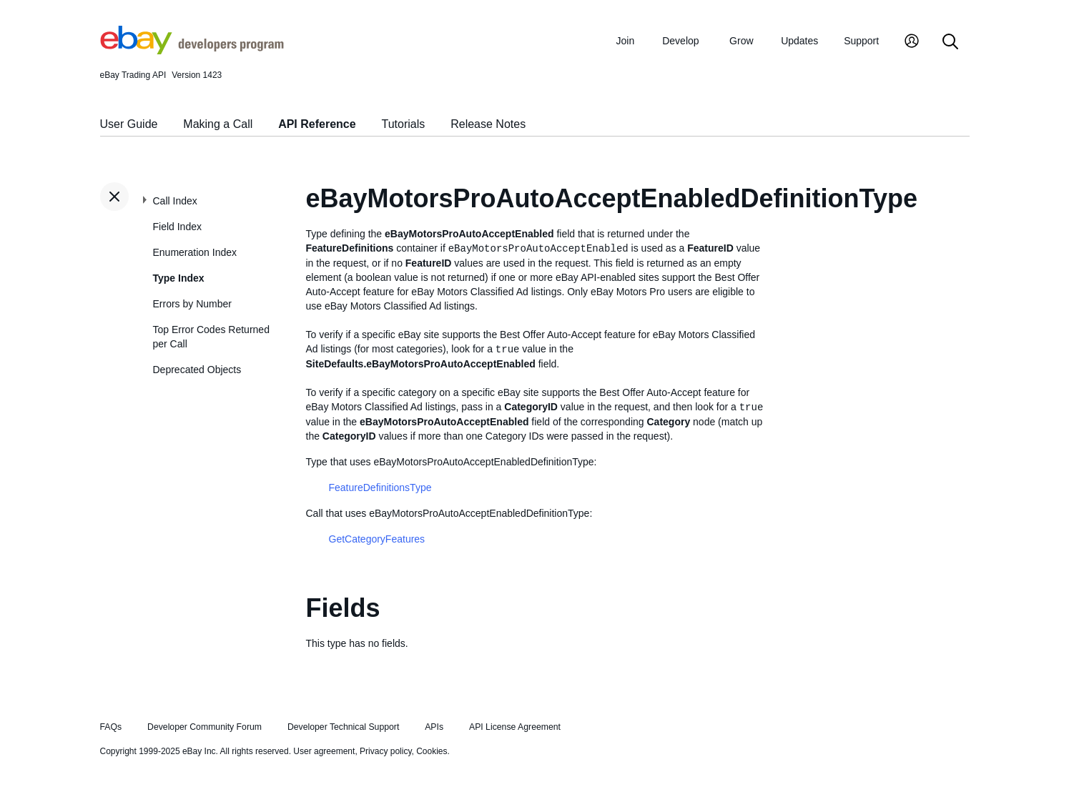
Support (861, 40)
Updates (799, 40)
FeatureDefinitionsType (380, 487)
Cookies (431, 751)
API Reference (317, 124)
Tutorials (403, 124)
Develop (680, 40)
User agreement (324, 751)
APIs (434, 727)
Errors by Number (192, 304)
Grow (741, 40)
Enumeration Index (195, 252)
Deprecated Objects (197, 369)
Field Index (177, 226)
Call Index (175, 201)
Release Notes (488, 124)
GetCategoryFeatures (377, 539)
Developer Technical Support (343, 727)
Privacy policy (385, 751)
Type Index (179, 278)
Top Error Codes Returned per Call (211, 337)
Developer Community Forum (204, 727)
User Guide (129, 124)
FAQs (111, 727)
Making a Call (217, 124)
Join (625, 40)
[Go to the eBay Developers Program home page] (192, 50)
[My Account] (911, 42)
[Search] (950, 42)
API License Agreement (515, 727)
